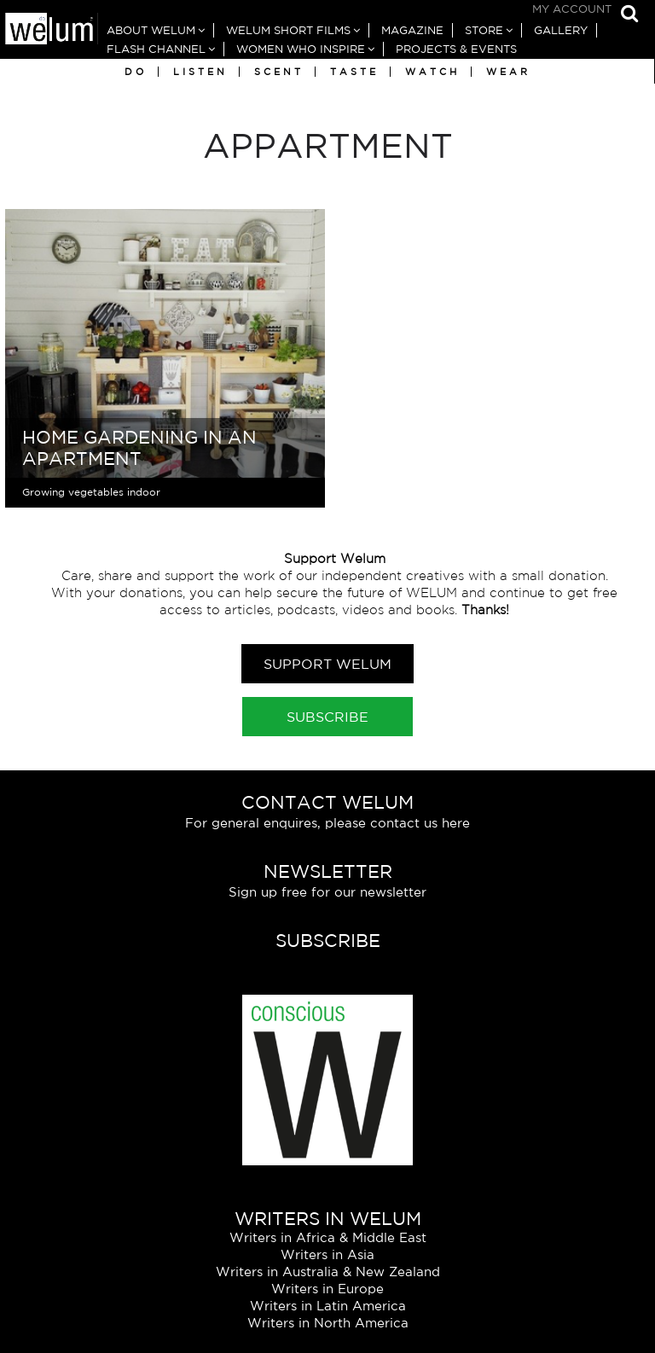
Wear (508, 72)
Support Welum (327, 663)
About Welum (151, 30)
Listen (200, 72)
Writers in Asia (327, 1254)
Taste (354, 72)
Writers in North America (328, 1322)
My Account (572, 9)
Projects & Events (456, 49)
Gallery (561, 30)
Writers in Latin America (328, 1305)
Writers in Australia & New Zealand (328, 1271)
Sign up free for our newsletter (327, 892)
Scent (279, 72)
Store (484, 30)
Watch (432, 72)
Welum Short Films (288, 30)
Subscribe (327, 716)
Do (136, 72)
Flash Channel (156, 49)
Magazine (412, 30)
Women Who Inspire (300, 49)
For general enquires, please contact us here (327, 823)
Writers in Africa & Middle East (327, 1237)
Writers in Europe (327, 1288)
